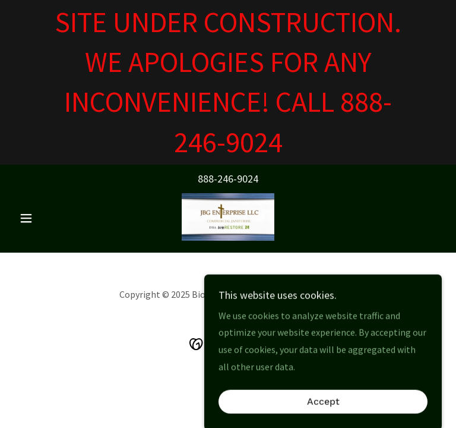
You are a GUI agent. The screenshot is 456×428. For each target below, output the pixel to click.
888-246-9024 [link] (228, 178)
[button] (46, 218)
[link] (228, 217)
